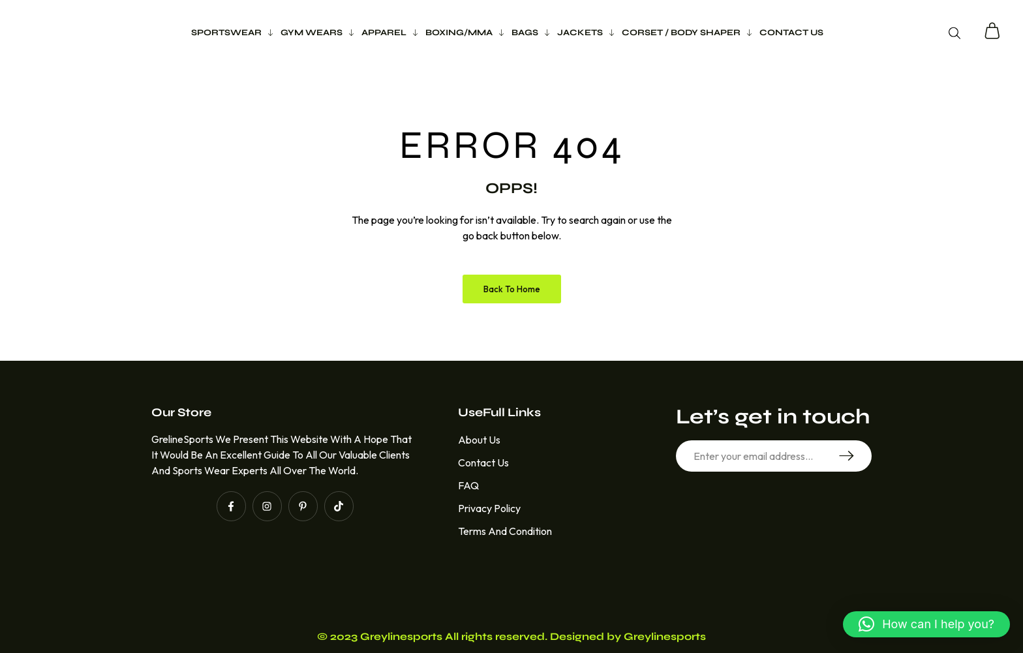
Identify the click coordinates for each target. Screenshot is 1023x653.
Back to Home (511, 289)
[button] (926, 624)
